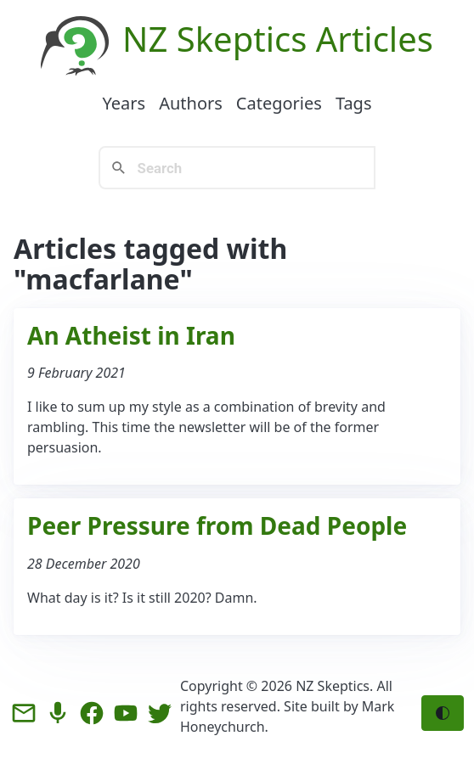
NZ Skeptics (214, 38)
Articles (374, 38)
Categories (279, 103)
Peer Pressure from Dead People (217, 525)
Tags (354, 103)
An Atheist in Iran (131, 335)
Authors (191, 103)
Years (123, 103)
